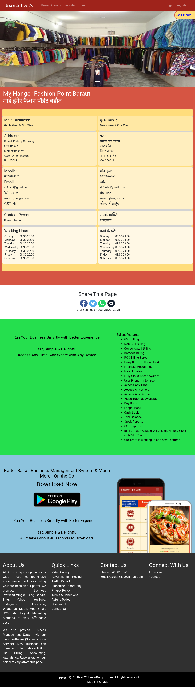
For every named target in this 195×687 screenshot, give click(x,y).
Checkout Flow (62, 604)
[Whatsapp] (102, 303)
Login (169, 5)
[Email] (111, 303)
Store (81, 5)
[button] (14, 49)
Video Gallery (61, 572)
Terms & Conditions (65, 595)
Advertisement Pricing (67, 577)
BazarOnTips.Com (21, 5)
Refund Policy (61, 599)
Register (182, 5)
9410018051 (119, 572)
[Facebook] (84, 303)
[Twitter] (93, 303)
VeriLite (69, 5)
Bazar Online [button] (50, 5)
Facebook (155, 572)
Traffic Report (61, 581)
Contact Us (59, 609)
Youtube (154, 577)
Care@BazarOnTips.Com (126, 577)
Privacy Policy (61, 590)
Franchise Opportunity (67, 586)
